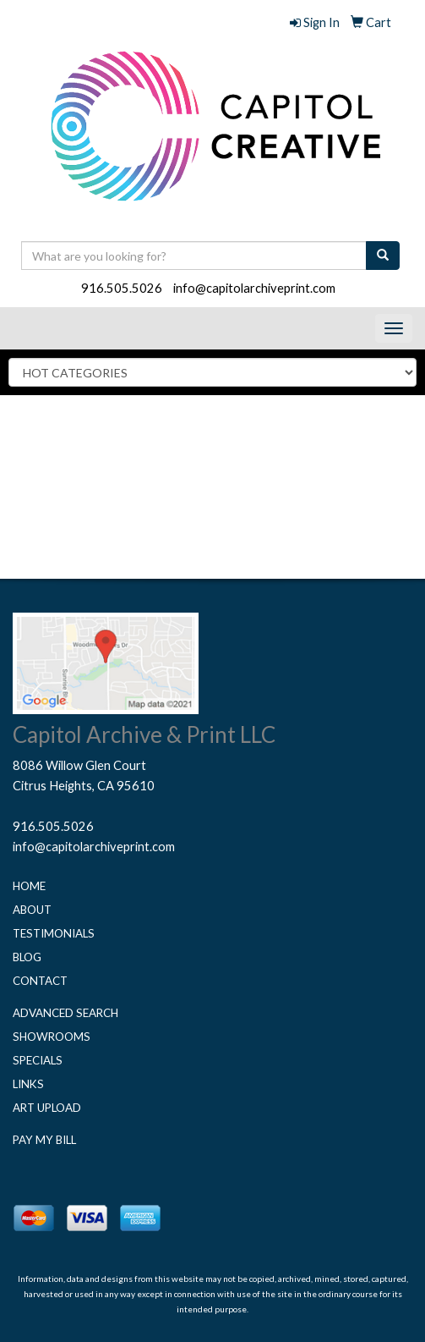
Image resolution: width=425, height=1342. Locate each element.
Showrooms (51, 1036)
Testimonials (54, 933)
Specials (38, 1060)
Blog (27, 957)
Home (29, 886)
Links (28, 1084)
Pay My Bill (44, 1140)
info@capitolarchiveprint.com (254, 288)
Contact (40, 980)
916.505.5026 (121, 288)
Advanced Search (65, 1013)
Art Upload (47, 1107)
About (32, 909)
